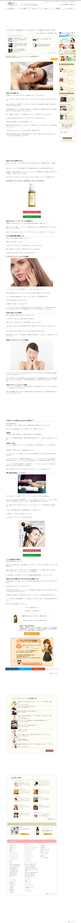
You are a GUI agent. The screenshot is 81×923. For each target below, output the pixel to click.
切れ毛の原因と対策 (14, 869)
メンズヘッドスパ (28, 884)
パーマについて (17, 796)
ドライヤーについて (14, 856)
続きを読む (70, 110)
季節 (11, 861)
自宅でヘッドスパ (13, 884)
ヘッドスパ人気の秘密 (63, 4)
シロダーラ (27, 889)
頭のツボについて (28, 877)
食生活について (13, 847)
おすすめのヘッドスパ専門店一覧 (32, 610)
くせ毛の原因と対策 (14, 871)
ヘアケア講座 (23, 8)
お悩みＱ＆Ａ (12, 892)
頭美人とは (72, 4)
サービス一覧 (69, 8)
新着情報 (58, 8)
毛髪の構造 (43, 846)
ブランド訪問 (66, 78)
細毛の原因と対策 (13, 867)
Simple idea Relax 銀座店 (65, 104)
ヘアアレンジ (34, 8)
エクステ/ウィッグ (13, 859)
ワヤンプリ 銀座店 (63, 95)
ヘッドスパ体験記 (44, 857)
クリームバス (27, 882)
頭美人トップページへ (51, 893)
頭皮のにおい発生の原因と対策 (31, 872)
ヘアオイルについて (38, 796)
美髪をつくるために (45, 852)
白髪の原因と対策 (13, 872)
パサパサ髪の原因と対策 (14, 866)
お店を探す (11, 8)
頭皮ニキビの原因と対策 (30, 864)
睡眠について (12, 849)
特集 (46, 8)
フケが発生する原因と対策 (30, 866)
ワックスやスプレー (14, 852)
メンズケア (16, 812)
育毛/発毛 (42, 856)
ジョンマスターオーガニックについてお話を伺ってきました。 (68, 81)
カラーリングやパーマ (14, 854)
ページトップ (54, 673)
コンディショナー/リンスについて (41, 781)
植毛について (12, 876)
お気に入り (54, 59)
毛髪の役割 (43, 847)
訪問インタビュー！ (67, 69)
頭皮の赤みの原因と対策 (30, 874)
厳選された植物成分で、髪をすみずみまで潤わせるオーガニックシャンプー (47, 831)
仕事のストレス (13, 846)
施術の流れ (12, 889)
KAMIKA (21, 827)
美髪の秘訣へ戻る (52, 819)
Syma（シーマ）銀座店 (64, 113)
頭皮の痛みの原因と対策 (30, 875)
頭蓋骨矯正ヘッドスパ (29, 887)
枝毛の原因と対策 (13, 874)
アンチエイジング (37, 804)
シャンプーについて (18, 781)
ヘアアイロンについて (14, 857)
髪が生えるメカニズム (45, 849)
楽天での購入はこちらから (32, 212)
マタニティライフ (44, 854)
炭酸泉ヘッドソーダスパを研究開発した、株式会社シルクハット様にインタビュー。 (68, 72)
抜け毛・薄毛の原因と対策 (15, 864)
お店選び (11, 887)
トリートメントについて (19, 788)
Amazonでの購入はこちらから (32, 216)
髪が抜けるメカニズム (45, 851)
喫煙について (12, 851)
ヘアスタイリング (37, 812)
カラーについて (36, 788)
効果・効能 (12, 882)
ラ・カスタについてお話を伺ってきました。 (68, 89)
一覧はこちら (51, 52)
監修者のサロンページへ (31, 633)
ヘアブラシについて (18, 804)
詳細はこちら (71, 83)
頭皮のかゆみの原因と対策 (30, 867)
